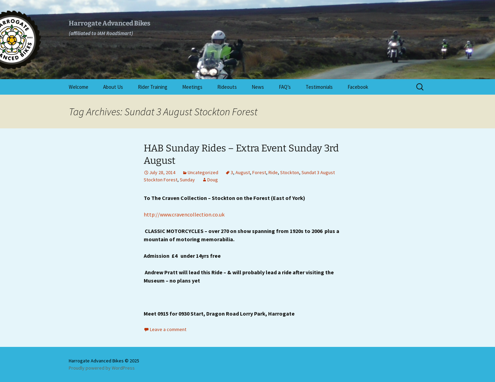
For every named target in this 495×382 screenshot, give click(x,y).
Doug (212, 180)
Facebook (358, 87)
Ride (273, 172)
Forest (259, 172)
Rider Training (152, 87)
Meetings (192, 87)
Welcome (78, 87)
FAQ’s (285, 87)
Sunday (187, 180)
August (242, 172)
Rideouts (227, 87)
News (258, 87)
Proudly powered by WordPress (102, 368)
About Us (113, 87)
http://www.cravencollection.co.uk (184, 214)
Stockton (289, 172)
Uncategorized (203, 172)
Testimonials (319, 87)
